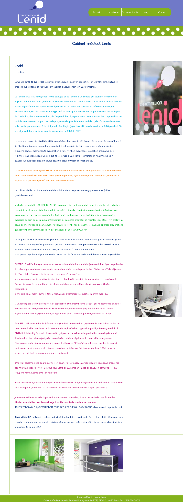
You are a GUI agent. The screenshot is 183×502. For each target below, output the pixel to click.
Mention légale (85, 497)
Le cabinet (113, 12)
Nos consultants (130, 12)
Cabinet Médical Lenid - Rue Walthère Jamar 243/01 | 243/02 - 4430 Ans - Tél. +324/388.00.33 (91, 500)
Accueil (96, 12)
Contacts (163, 12)
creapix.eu (100, 497)
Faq (146, 12)
